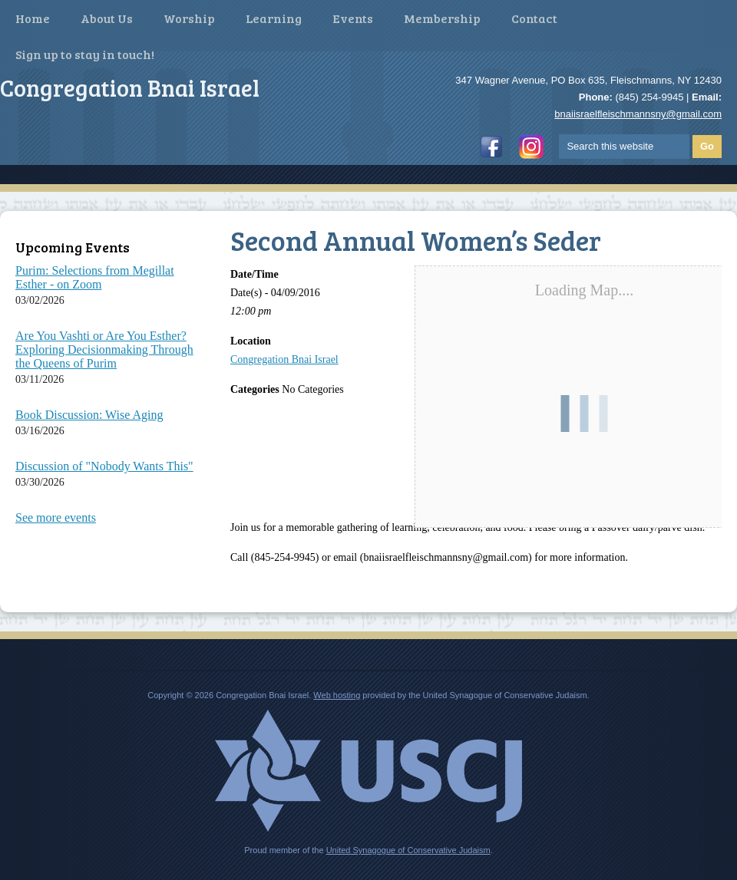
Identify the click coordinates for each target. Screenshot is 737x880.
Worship (189, 18)
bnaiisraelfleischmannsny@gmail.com (638, 114)
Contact (534, 18)
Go (707, 146)
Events (352, 18)
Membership (442, 18)
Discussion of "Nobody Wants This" (104, 466)
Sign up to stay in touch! (84, 54)
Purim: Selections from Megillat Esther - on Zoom (94, 277)
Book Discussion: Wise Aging (89, 414)
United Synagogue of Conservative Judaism (408, 850)
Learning (274, 18)
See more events (55, 517)
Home (32, 18)
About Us (107, 18)
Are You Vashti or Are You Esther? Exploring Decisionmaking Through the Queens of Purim (104, 349)
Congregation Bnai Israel (284, 359)
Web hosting (336, 695)
